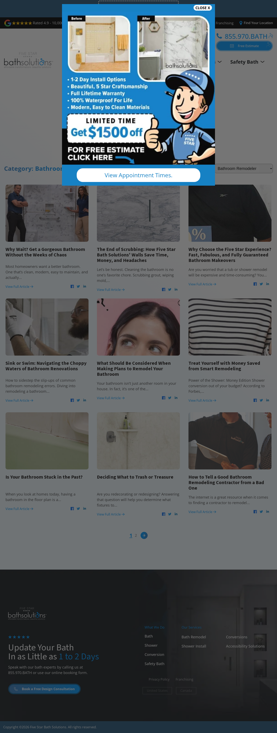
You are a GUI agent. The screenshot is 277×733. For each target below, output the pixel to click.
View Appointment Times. (138, 175)
